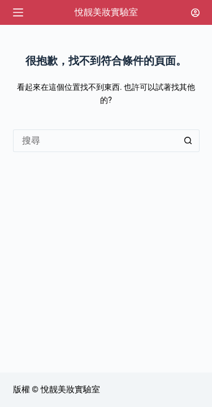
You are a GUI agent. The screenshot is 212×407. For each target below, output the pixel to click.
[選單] (18, 12)
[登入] (195, 12)
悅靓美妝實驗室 (106, 12)
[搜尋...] (95, 140)
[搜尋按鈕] (188, 140)
